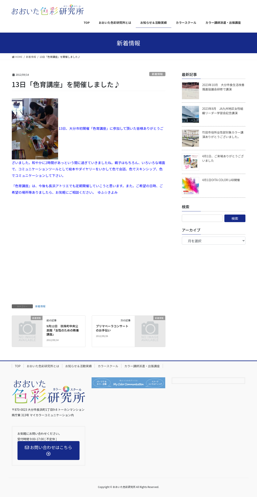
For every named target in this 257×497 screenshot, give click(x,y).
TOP (18, 366)
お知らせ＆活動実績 (78, 366)
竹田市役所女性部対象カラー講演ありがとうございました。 (223, 134)
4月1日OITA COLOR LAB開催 (221, 180)
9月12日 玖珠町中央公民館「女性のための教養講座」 (63, 330)
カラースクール (108, 366)
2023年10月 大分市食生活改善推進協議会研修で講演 (223, 87)
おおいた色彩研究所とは (43, 366)
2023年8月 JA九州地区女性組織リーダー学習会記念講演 (222, 110)
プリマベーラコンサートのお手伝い (112, 328)
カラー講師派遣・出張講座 (142, 366)
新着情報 (157, 74)
